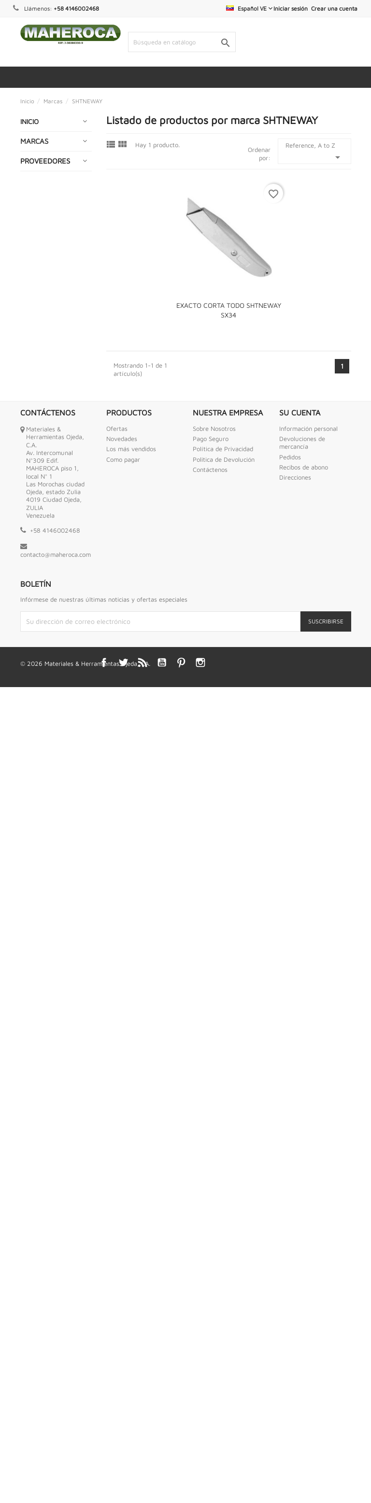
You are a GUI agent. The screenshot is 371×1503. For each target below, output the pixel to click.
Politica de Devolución (224, 1275)
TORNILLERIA (45, 1087)
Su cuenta (299, 1228)
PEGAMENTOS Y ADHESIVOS (49, 887)
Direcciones (295, 1293)
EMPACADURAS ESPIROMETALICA (51, 404)
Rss (142, 1478)
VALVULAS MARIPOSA (41, 1110)
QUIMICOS (40, 976)
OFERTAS (39, 864)
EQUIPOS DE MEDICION (44, 496)
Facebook (104, 1478)
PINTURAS (41, 911)
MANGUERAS (45, 799)
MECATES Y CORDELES (42, 822)
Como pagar (123, 1275)
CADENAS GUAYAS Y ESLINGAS (40, 252)
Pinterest (181, 1478)
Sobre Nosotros (214, 1244)
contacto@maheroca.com (55, 1370)
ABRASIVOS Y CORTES (45, 145)
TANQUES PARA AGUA (49, 1064)
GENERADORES (48, 557)
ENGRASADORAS (51, 455)
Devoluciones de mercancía (302, 1258)
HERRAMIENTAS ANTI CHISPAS (49, 618)
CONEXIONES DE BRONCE (50, 330)
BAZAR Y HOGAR (51, 206)
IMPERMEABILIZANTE (57, 743)
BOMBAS (38, 225)
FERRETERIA (44, 539)
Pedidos (290, 1273)
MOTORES (40, 845)
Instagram (200, 1478)
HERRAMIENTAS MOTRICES (49, 673)
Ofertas (117, 1244)
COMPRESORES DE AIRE (48, 302)
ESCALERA (41, 520)
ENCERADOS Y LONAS (47, 431)
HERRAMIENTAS (49, 595)
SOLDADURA (44, 1041)
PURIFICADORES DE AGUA (50, 952)
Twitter (123, 1478)
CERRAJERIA (44, 280)
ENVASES (39, 473)
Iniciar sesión (290, 8)
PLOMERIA (41, 929)
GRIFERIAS (41, 576)
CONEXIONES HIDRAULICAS (45, 357)
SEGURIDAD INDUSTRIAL (43, 1017)
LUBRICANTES (46, 780)
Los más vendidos (131, 1265)
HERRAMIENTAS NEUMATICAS (49, 700)
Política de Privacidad (223, 1265)
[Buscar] (182, 42)
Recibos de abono (303, 1283)
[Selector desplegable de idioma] (249, 8)
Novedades (121, 1254)
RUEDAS (37, 995)
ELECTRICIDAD (47, 381)
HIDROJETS (41, 724)
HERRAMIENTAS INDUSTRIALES (49, 645)
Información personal (308, 1244)
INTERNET (40, 762)
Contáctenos (210, 1285)
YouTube (162, 1478)
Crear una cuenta (334, 8)
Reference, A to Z (314, 152)
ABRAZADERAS (48, 168)
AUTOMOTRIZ (46, 187)
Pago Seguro (210, 1254)
